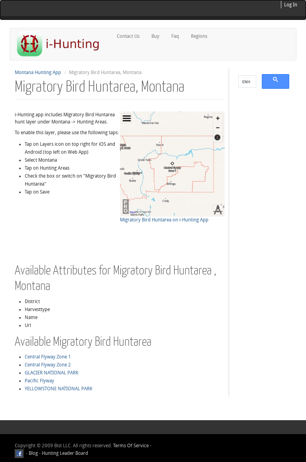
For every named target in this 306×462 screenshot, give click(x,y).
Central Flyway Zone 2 (48, 365)
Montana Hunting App (38, 72)
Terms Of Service (131, 445)
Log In (290, 5)
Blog (33, 453)
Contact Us (128, 36)
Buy (155, 36)
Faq (175, 36)
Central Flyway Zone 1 (48, 357)
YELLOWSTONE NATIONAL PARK (58, 389)
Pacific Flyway (39, 381)
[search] (246, 82)
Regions (199, 36)
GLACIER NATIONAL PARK (51, 373)
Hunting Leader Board (64, 453)
